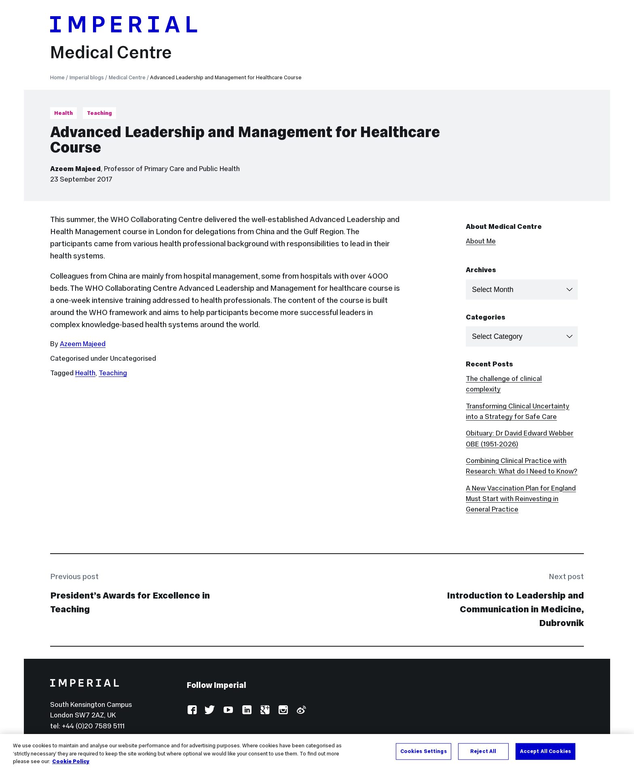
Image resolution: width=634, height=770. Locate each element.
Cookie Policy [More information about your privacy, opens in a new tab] (70, 762)
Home (57, 77)
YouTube (228, 710)
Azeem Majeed (75, 168)
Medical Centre (111, 52)
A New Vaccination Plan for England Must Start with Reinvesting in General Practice (521, 499)
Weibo (301, 710)
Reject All (483, 752)
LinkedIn (246, 710)
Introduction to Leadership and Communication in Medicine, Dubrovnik (515, 609)
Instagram (283, 710)
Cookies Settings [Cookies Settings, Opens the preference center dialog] (423, 752)
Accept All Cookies (545, 752)
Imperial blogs (87, 77)
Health (63, 113)
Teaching (99, 113)
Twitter (210, 710)
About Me (481, 241)
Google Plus (265, 710)
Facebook (192, 710)
